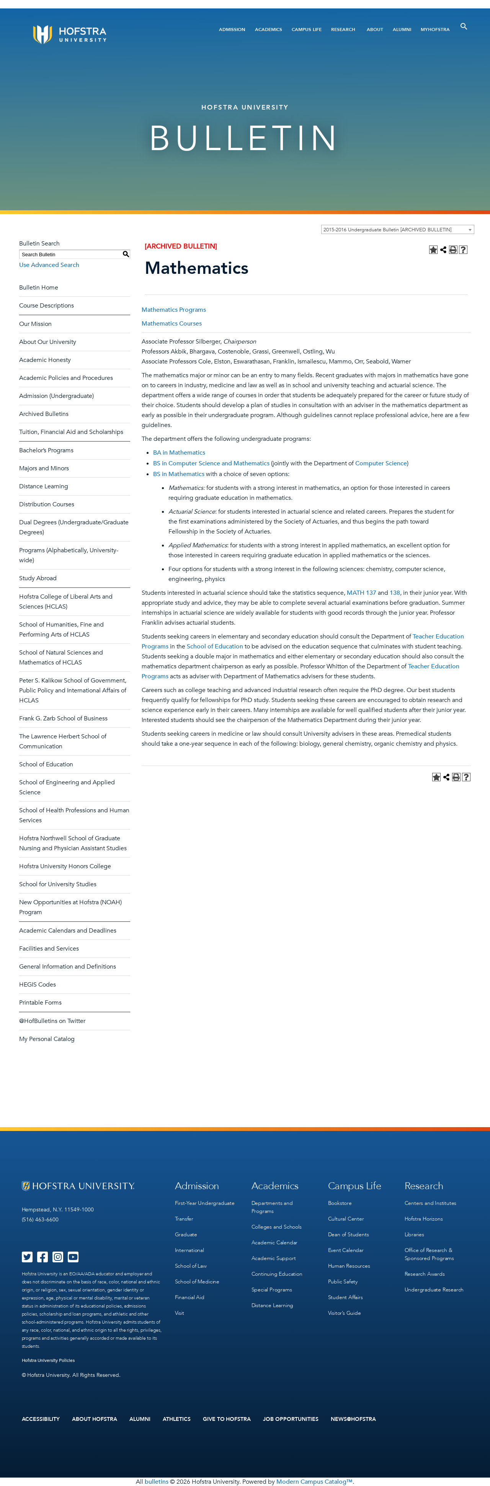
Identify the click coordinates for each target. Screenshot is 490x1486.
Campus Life (307, 29)
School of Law (191, 1266)
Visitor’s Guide (344, 1313)
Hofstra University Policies (48, 1360)
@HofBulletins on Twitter (52, 1021)
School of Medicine (197, 1281)
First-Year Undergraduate (205, 1203)
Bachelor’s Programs (46, 450)
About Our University (47, 342)
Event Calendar (346, 1250)
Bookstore (340, 1203)
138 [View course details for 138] (395, 593)
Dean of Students (348, 1234)
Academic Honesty (45, 360)
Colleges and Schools (277, 1227)
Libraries (414, 1234)
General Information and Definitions (67, 966)
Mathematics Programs (174, 310)
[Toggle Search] (464, 26)
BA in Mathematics (179, 452)
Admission (232, 29)
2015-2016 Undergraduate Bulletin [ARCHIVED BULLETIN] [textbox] (387, 229)
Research (343, 29)
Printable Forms (40, 1002)
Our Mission (35, 324)
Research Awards (425, 1274)
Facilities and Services (49, 948)
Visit (179, 1313)
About (375, 29)
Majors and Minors (44, 468)
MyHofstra (435, 29)
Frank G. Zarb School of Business (63, 718)
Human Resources (349, 1266)
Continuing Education (277, 1274)
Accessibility (41, 1419)
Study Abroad (38, 578)
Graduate (186, 1234)
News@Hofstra (353, 1419)
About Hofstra (94, 1419)
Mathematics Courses (172, 323)
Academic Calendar (275, 1242)
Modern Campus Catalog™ (314, 1482)
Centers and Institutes (431, 1203)
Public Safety (343, 1281)
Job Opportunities (290, 1419)
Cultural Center (346, 1219)
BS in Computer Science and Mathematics (211, 463)
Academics (268, 29)
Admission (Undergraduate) (56, 396)
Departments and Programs (272, 1207)
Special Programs (272, 1289)
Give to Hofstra (227, 1419)
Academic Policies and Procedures (66, 378)
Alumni (402, 29)
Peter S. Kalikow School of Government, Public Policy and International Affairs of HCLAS (72, 690)
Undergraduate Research (434, 1289)
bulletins (156, 1482)
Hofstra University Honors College (65, 866)
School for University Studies (57, 884)
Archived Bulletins (44, 414)
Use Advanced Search (49, 265)
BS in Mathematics (178, 474)
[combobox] (397, 229)
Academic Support (274, 1258)
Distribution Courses (46, 504)
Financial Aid (189, 1297)
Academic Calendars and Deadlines (67, 930)
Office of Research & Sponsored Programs (429, 1254)
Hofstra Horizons (424, 1219)
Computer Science (381, 463)
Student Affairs (345, 1297)
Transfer (184, 1219)
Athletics (177, 1419)
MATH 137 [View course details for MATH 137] (361, 593)
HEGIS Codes (37, 984)
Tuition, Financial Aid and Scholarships (71, 432)
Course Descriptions (46, 305)
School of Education (46, 764)
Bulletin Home (38, 287)
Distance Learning (43, 486)
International (189, 1250)
